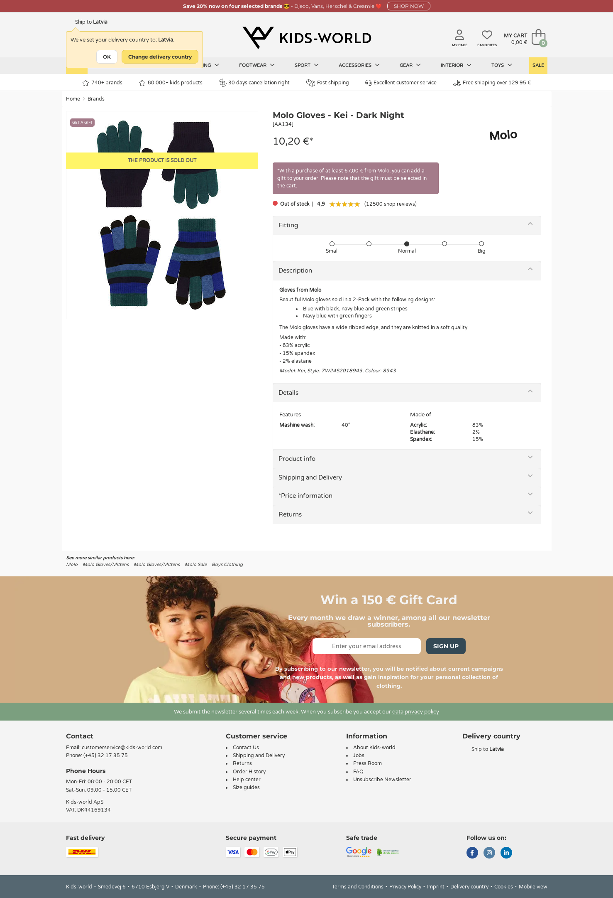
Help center (247, 779)
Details (288, 392)
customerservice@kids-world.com (122, 747)
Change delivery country (160, 57)
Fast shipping (327, 82)
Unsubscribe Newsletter (382, 779)
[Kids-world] (306, 38)
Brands (96, 99)
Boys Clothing (227, 564)
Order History (249, 772)
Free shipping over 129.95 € (492, 83)
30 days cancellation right (254, 83)
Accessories (359, 65)
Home (73, 99)
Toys (501, 65)
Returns (290, 514)
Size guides (246, 787)
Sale (538, 65)
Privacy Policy (405, 887)
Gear (410, 65)
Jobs (358, 755)
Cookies (503, 887)
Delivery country (469, 887)
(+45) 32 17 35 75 (105, 755)
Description (295, 270)
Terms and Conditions (357, 887)
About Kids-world (374, 747)
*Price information (305, 495)
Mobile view (533, 887)
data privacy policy (415, 712)
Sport (307, 65)
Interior (456, 65)
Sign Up (446, 646)
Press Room (367, 763)
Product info (296, 459)
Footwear (257, 65)
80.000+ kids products (171, 83)
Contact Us (246, 747)
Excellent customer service (401, 83)
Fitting (288, 225)
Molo (383, 171)
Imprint (435, 887)
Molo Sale (196, 564)
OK (107, 57)
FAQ (358, 772)
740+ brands (102, 83)
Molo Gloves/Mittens (106, 564)
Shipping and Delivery (310, 477)
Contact (79, 736)
